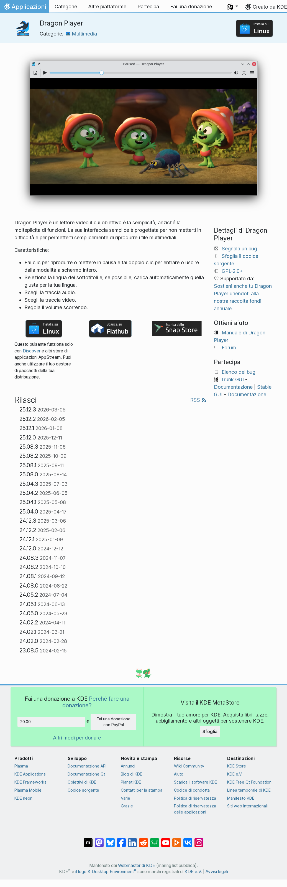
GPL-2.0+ (232, 271)
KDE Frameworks (30, 782)
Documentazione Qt (86, 774)
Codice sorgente (83, 790)
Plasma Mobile (28, 790)
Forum (229, 347)
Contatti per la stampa (141, 790)
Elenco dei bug (238, 372)
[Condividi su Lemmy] (154, 839)
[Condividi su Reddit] (143, 839)
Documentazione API (87, 766)
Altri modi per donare (77, 738)
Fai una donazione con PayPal (113, 721)
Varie (125, 798)
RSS (198, 400)
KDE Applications (30, 774)
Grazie (127, 806)
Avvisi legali (217, 871)
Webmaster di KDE (136, 865)
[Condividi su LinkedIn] (132, 839)
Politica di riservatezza (195, 798)
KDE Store (236, 766)
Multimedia (81, 34)
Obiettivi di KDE (82, 782)
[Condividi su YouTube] (165, 839)
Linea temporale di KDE (249, 790)
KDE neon (23, 798)
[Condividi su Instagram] (198, 839)
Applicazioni (24, 8)
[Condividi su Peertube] (176, 839)
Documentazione (233, 387)
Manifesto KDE (240, 798)
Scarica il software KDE (195, 782)
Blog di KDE (131, 774)
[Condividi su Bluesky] (110, 839)
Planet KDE (131, 782)
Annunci (128, 766)
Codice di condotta (192, 790)
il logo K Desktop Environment (105, 871)
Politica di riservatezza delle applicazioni (195, 809)
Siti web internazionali (247, 806)
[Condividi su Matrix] (88, 839)
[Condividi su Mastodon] (99, 839)
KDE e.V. (234, 774)
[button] (233, 6)
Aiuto (178, 774)
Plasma (21, 766)
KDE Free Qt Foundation (249, 782)
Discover (31, 351)
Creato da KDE (270, 7)
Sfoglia (210, 731)
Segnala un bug (239, 248)
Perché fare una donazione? (95, 702)
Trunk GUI (232, 379)
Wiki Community (189, 766)
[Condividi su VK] (187, 839)
